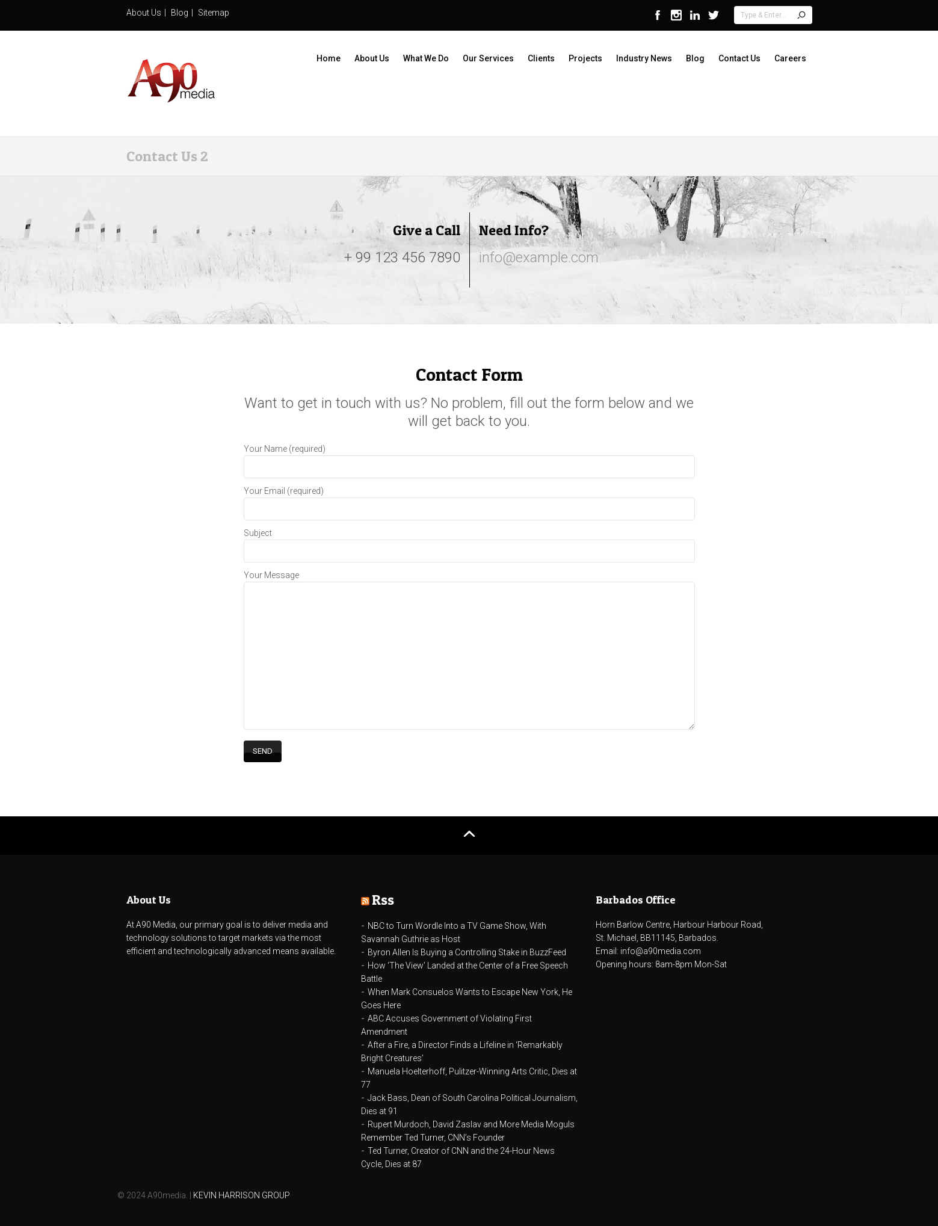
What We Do (426, 58)
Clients (541, 58)
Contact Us (739, 58)
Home (328, 58)
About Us (143, 12)
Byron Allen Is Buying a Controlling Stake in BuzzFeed (467, 952)
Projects (585, 58)
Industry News (644, 58)
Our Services (488, 58)
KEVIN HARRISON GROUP (241, 1195)
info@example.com (539, 257)
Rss (383, 899)
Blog (179, 12)
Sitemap (213, 12)
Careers (790, 58)
